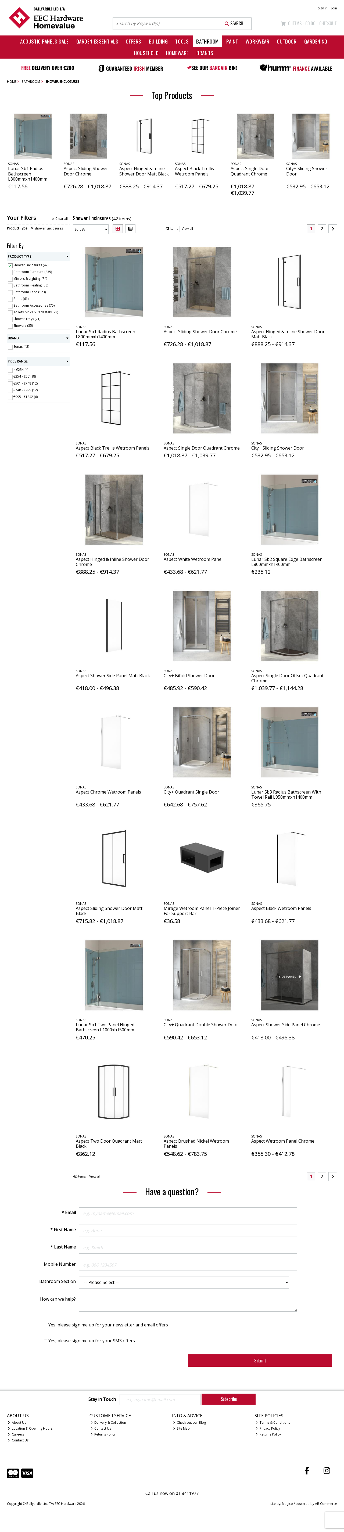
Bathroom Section (57, 1281)
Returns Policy (103, 1434)
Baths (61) (20, 298)
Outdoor (286, 41)
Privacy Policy (268, 1428)
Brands (204, 53)
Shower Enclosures (47, 228)
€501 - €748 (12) (25, 383)
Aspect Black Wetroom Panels (281, 908)
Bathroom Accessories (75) (34, 305)
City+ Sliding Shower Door (306, 171)
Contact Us (18, 1440)
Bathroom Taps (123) (29, 292)
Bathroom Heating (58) (30, 285)
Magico (287, 1504)
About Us (17, 1422)
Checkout (328, 23)
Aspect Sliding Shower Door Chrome (86, 171)
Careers (16, 1434)
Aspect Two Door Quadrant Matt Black (109, 1143)
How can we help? (58, 1299)
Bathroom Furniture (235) (32, 272)
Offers (133, 41)
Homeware (177, 53)
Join (334, 8)
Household (146, 53)
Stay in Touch (102, 1399)
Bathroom (207, 41)
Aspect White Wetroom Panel (193, 559)
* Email (69, 1212)
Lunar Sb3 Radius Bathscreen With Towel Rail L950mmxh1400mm (286, 794)
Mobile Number (60, 1264)
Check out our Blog (189, 1422)
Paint (232, 41)
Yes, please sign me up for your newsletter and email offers (108, 1325)
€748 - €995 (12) (25, 390)
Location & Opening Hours (30, 1428)
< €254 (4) (20, 369)
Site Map (181, 1428)
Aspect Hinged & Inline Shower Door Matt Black (144, 171)
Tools (182, 41)
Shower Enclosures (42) (30, 265)
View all (187, 228)
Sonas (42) (21, 346)
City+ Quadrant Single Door (191, 792)
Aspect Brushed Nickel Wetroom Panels (196, 1143)
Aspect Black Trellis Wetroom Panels (194, 171)
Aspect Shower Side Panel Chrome (285, 1025)
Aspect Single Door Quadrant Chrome (250, 171)
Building (158, 41)
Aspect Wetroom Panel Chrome (282, 1141)
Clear (60, 219)
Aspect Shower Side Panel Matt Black (113, 676)
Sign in (323, 8)
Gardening (315, 41)
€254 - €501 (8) (24, 376)
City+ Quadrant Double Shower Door (201, 1025)
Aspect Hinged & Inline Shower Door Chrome (112, 561)
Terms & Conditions (273, 1422)
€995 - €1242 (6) (25, 396)
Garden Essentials (97, 41)
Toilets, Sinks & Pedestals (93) (35, 312)
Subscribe (229, 1399)
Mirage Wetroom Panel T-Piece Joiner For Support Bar (202, 910)
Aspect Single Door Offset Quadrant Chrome (287, 678)
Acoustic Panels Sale (44, 41)
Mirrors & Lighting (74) (30, 278)
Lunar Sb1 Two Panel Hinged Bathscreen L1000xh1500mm (105, 1027)
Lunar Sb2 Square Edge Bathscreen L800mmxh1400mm (286, 561)
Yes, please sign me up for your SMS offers (91, 1341)
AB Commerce (326, 1504)
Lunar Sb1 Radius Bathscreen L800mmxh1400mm (27, 174)
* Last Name (63, 1247)
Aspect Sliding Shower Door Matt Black (109, 910)
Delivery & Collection (108, 1422)
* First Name (63, 1230)
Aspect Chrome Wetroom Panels (108, 792)
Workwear (258, 41)
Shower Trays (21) (26, 319)
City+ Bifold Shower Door (189, 676)
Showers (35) (23, 325)
